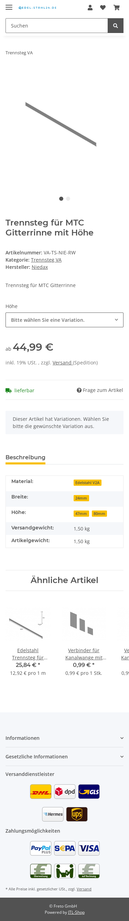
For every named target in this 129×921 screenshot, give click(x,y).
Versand (63, 362)
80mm (99, 513)
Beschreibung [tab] (25, 457)
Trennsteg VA (46, 259)
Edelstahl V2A (87, 482)
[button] (90, 7)
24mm (81, 498)
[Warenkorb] (116, 7)
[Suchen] (57, 25)
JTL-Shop (76, 912)
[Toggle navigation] (9, 4)
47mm (81, 513)
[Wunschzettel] (102, 7)
